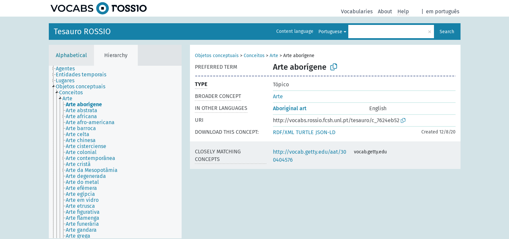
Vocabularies (357, 11)
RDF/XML (283, 132)
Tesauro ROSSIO (82, 31)
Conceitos (254, 55)
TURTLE (305, 132)
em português (442, 11)
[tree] (115, 152)
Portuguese (330, 32)
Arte (274, 55)
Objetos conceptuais (217, 55)
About (385, 11)
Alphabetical (71, 55)
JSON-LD (325, 132)
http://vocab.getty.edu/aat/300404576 (309, 156)
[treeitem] (68, 69)
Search (447, 32)
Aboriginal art (289, 108)
